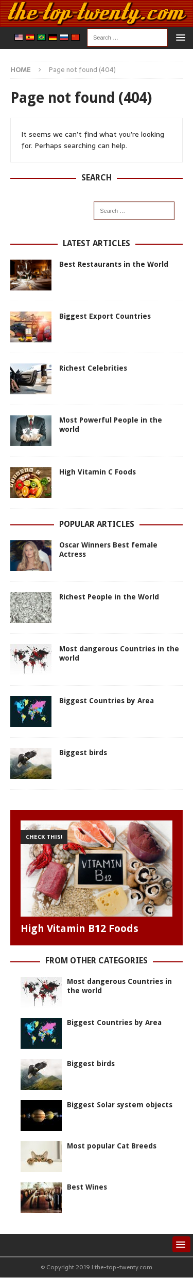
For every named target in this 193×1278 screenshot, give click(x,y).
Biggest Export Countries (105, 316)
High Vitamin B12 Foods (79, 928)
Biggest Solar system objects (119, 1105)
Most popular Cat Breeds (111, 1146)
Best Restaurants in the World (113, 264)
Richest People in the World (109, 597)
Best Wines (87, 1187)
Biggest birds (83, 752)
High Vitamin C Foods (97, 472)
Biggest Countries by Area (106, 701)
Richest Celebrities (93, 368)
